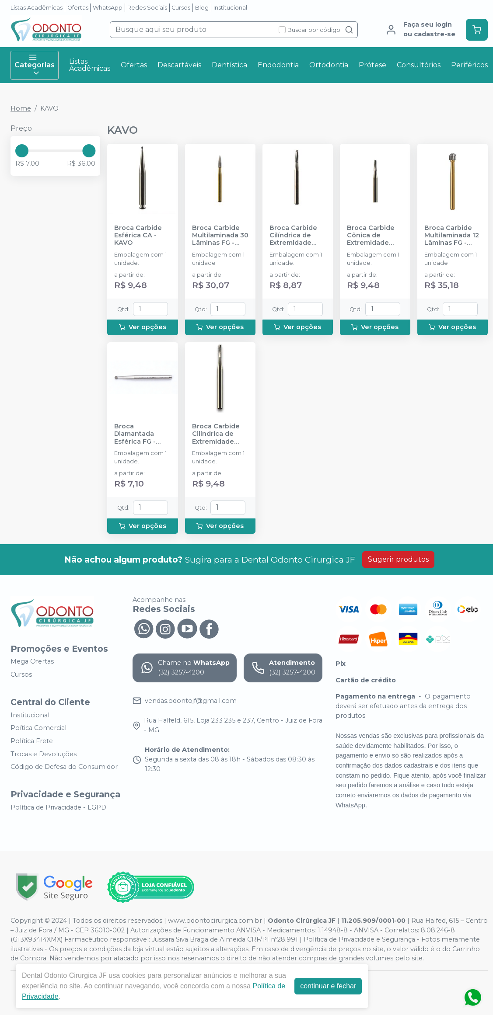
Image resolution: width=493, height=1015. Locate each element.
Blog (202, 7)
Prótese (372, 65)
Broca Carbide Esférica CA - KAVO (138, 235)
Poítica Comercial (38, 728)
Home (20, 108)
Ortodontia (328, 65)
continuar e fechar (328, 986)
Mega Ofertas (32, 662)
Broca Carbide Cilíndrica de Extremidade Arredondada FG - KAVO (296, 235)
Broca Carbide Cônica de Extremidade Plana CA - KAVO (374, 235)
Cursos (180, 7)
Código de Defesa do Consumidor (64, 767)
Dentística (229, 65)
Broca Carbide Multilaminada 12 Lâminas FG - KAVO (451, 235)
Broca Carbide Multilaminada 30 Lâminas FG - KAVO (220, 235)
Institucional (230, 7)
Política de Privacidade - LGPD (58, 807)
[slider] (21, 150)
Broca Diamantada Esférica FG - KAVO (135, 434)
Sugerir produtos (398, 559)
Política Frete (31, 741)
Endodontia (278, 65)
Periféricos (469, 65)
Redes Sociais (147, 7)
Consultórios (419, 65)
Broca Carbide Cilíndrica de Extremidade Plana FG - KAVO (218, 434)
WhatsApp (107, 7)
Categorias (34, 65)
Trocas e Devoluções (43, 754)
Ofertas (77, 7)
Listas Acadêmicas (36, 7)
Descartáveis (179, 65)
